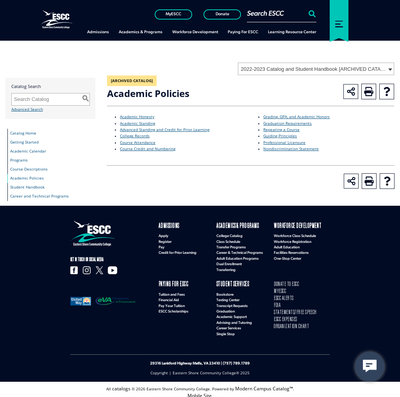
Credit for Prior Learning (177, 251)
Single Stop (225, 330)
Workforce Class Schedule (295, 234)
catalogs (126, 384)
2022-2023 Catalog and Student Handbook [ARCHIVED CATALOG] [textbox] (313, 69)
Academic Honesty (137, 116)
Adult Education (287, 246)
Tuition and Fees (172, 291)
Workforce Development (288, 225)
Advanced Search (27, 109)
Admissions (165, 225)
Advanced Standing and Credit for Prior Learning (164, 129)
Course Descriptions (29, 169)
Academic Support (231, 313)
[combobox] (316, 69)
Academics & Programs (229, 225)
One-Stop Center (287, 257)
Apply (163, 234)
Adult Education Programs (237, 257)
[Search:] (311, 13)
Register (165, 240)
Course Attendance (137, 142)
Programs (19, 160)
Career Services (228, 325)
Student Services (226, 282)
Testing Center (227, 296)
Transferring (226, 268)
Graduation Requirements (287, 123)
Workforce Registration (292, 240)
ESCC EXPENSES (282, 310)
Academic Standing (137, 123)
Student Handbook (27, 187)
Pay (161, 246)
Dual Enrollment (229, 262)
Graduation (225, 308)
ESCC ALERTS (281, 293)
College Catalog (229, 234)
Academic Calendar (28, 151)
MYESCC (278, 287)
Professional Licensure (284, 142)
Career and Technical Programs (39, 196)
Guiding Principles (280, 135)
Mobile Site (199, 390)
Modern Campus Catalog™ (262, 384)
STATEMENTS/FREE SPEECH (288, 304)
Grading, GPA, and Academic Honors (296, 116)
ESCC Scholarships (173, 308)
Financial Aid (169, 296)
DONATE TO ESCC (282, 282)
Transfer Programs (231, 246)
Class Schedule (228, 240)
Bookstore (225, 291)
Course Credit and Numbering (147, 148)
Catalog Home (23, 133)
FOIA (276, 299)
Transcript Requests (232, 302)
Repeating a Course (281, 129)
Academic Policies (27, 178)
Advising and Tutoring (234, 319)
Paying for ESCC (168, 282)
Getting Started (24, 142)
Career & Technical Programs (239, 251)
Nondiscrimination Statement (291, 148)
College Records (135, 135)
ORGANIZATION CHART (285, 315)
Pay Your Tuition (172, 302)
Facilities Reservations (291, 251)
